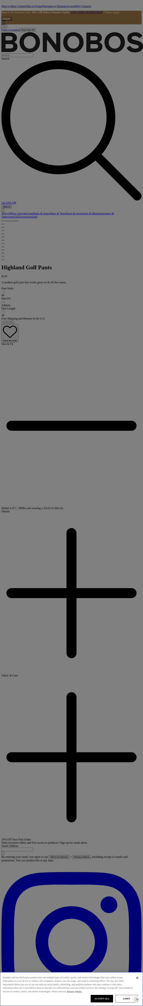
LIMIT (126, 998)
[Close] (137, 978)
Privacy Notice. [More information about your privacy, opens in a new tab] (74, 991)
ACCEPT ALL (101, 998)
